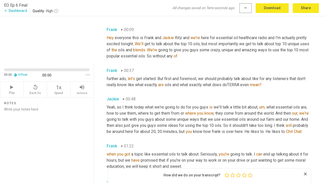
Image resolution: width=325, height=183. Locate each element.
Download (272, 8)
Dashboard (15, 11)
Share (306, 8)
